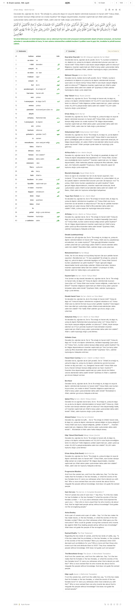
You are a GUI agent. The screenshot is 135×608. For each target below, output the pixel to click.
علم (58, 196)
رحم (58, 118)
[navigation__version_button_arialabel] (118, 95)
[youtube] (108, 604)
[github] (114, 604)
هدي (58, 212)
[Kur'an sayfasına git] (109, 9)
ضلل (57, 184)
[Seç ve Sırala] (113, 51)
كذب (57, 179)
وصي (57, 142)
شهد (58, 134)
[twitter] (105, 604)
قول (58, 85)
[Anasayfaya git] (67, 3)
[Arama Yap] (95, 3)
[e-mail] (117, 604)
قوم (58, 216)
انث (58, 101)
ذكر (58, 89)
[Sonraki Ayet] (130, 3)
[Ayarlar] (116, 9)
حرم (58, 93)
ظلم (58, 159)
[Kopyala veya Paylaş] (119, 9)
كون (58, 130)
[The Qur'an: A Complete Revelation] (103, 492)
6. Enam (13, 3)
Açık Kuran (24, 604)
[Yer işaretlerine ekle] (106, 9)
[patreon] (120, 604)
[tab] (21, 51)
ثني (58, 69)
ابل (58, 64)
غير (58, 192)
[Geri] (4, 3)
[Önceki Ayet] (116, 3)
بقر (58, 77)
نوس (57, 188)
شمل (57, 110)
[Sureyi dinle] (113, 9)
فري (57, 167)
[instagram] (111, 604)
